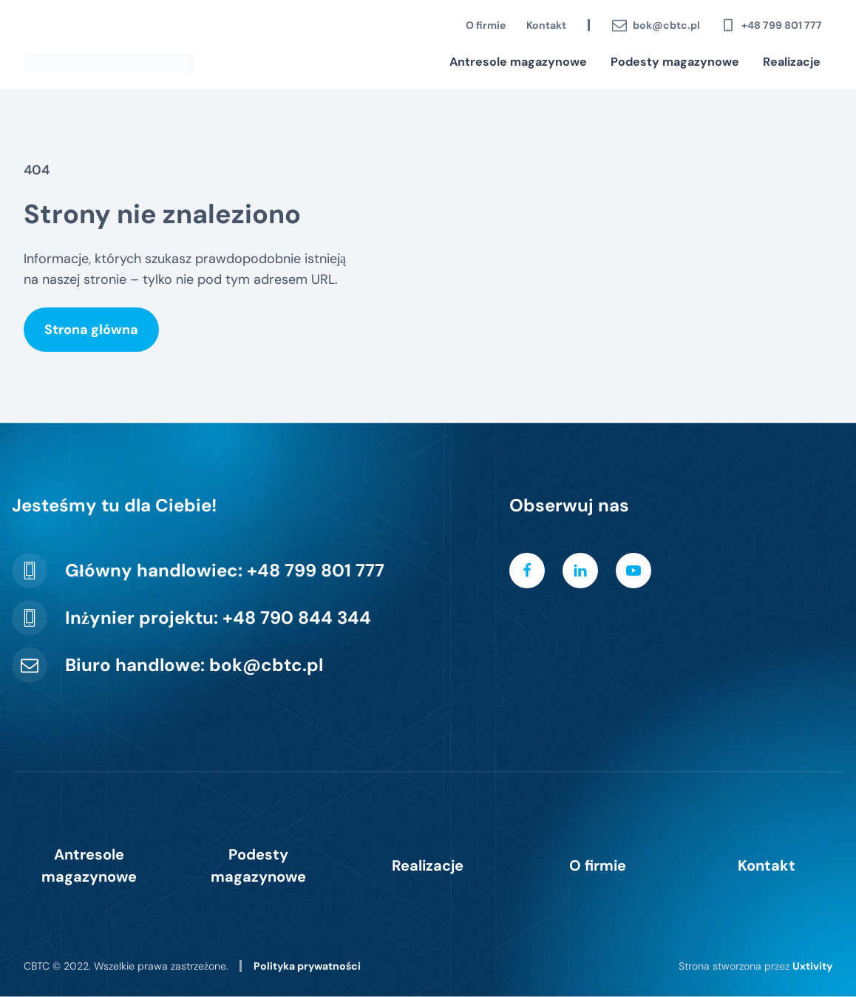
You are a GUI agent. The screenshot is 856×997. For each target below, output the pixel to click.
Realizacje (792, 61)
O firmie (486, 25)
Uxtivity (812, 966)
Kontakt (546, 25)
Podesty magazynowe (675, 61)
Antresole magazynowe (518, 61)
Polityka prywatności (307, 966)
